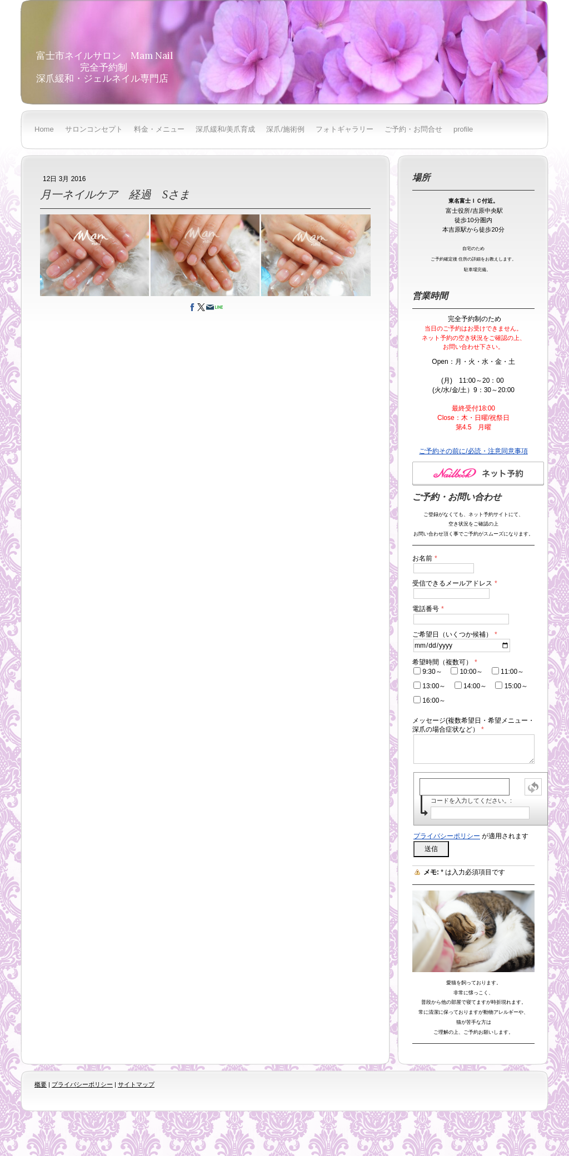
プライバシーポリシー (446, 836)
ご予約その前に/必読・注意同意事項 (473, 451)
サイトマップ (136, 1084)
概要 (40, 1084)
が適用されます (470, 836)
